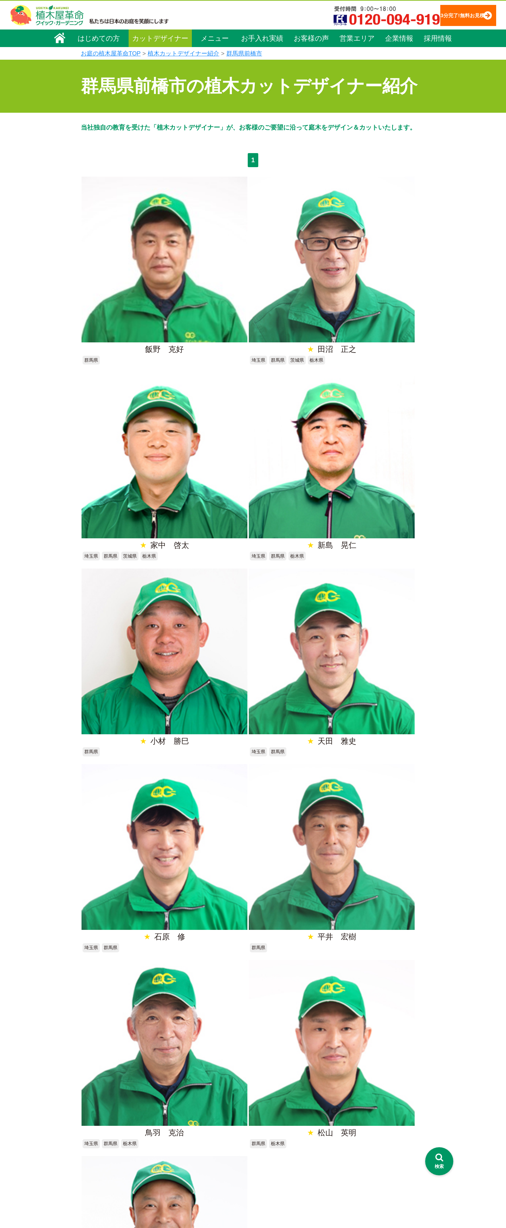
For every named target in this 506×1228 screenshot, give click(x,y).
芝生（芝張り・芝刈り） (199, 1139)
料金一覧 (182, 1100)
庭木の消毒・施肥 (192, 1159)
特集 (250, 1189)
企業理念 (95, 1098)
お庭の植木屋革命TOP (111, 53)
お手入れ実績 (262, 37)
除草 (177, 1129)
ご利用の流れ (263, 1109)
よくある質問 (263, 1119)
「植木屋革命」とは (270, 1100)
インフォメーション (271, 1202)
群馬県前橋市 (244, 53)
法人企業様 (97, 1137)
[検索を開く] (439, 1161)
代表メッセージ (102, 1107)
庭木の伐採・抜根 (192, 1119)
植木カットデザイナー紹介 (183, 53)
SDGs (252, 1176)
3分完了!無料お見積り (448, 15)
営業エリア (357, 37)
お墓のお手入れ (189, 1188)
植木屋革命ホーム (191, 1072)
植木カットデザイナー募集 (368, 1150)
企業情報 (399, 37)
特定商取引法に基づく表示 (366, 1096)
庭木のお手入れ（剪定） (199, 1109)
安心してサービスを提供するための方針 (381, 1106)
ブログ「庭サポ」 (356, 1137)
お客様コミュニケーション (114, 1127)
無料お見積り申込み (230, 907)
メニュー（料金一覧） (197, 1085)
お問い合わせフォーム (362, 1124)
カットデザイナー (160, 37)
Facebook (345, 1163)
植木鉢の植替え (189, 1178)
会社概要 (95, 1088)
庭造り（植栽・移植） (196, 1168)
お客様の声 (311, 37)
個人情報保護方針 (356, 1087)
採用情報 (438, 37)
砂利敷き (182, 1149)
